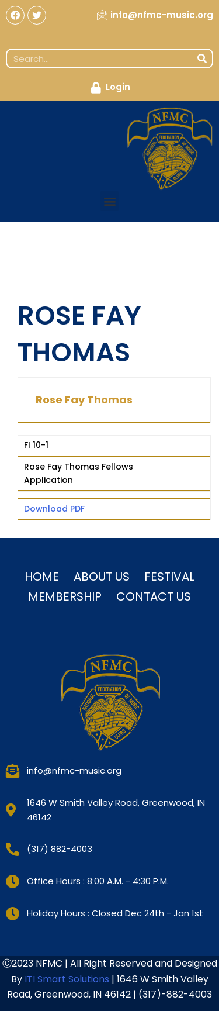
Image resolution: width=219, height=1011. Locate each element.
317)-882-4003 (177, 994)
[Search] (202, 58)
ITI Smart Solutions (68, 979)
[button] (109, 201)
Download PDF (54, 509)
